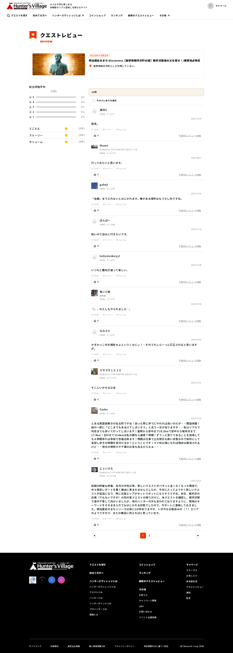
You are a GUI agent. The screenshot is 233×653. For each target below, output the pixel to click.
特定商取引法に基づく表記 (156, 646)
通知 (188, 592)
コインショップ (97, 15)
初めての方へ (40, 15)
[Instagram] (61, 580)
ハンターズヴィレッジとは (66, 15)
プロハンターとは (98, 609)
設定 (188, 598)
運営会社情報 (74, 646)
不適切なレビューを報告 (190, 135)
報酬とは (93, 614)
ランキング (117, 15)
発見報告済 (191, 581)
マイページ (192, 564)
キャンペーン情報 (147, 600)
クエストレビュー (195, 586)
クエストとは (96, 592)
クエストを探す (19, 15)
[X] (42, 580)
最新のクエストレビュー (141, 15)
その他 (162, 15)
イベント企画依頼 (148, 617)
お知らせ (143, 594)
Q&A (141, 606)
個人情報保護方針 (97, 646)
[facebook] (51, 580)
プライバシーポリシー (124, 646)
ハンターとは (96, 597)
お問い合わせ (145, 611)
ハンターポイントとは (100, 603)
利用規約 (54, 646)
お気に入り (191, 575)
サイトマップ (35, 646)
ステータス (191, 570)
